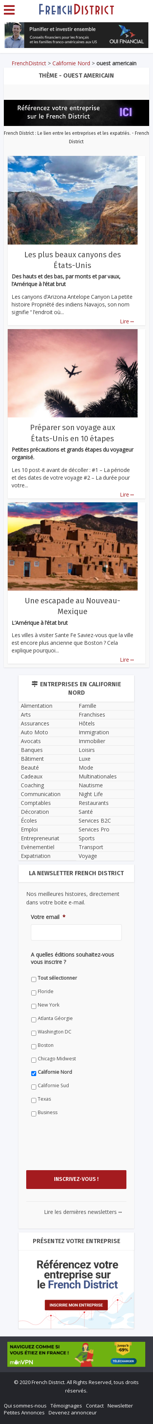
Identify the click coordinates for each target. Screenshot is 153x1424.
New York (48, 1005)
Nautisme (91, 785)
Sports (87, 838)
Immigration (94, 732)
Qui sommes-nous (25, 1405)
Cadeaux (31, 776)
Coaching (32, 785)
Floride (46, 991)
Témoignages (66, 1405)
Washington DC (54, 1031)
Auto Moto (34, 732)
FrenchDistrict (29, 63)
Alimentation (36, 705)
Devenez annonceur (73, 1412)
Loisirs (87, 749)
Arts (26, 714)
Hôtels (87, 723)
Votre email (48, 917)
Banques (32, 749)
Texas (44, 1099)
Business (47, 1112)
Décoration (35, 811)
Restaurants (94, 802)
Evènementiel (37, 847)
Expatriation (35, 855)
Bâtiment (32, 758)
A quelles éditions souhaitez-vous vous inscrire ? (72, 958)
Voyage (88, 855)
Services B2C (95, 820)
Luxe (85, 758)
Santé (86, 811)
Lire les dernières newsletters (83, 1211)
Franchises (92, 714)
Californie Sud (53, 1085)
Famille (87, 705)
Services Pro (94, 829)
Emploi (29, 829)
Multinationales (98, 776)
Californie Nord (71, 63)
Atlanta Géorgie (55, 1018)
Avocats (31, 741)
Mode (86, 767)
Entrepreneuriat (40, 838)
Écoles (29, 820)
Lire (127, 321)
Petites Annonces (24, 1412)
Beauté (30, 767)
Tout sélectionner (57, 978)
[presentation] (89, 1151)
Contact (95, 1405)
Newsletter (120, 1405)
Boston (46, 1045)
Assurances (35, 723)
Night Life (91, 794)
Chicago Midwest (57, 1058)
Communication (41, 794)
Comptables (36, 802)
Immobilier (92, 741)
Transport (91, 847)
